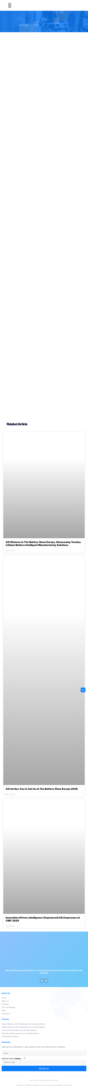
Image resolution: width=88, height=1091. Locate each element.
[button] (9, 5)
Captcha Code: (14, 1058)
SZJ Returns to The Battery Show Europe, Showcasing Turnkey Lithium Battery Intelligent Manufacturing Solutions (43, 544)
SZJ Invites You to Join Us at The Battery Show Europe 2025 (42, 788)
